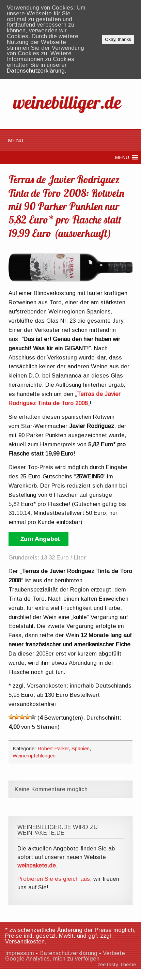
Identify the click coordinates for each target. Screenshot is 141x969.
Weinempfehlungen (34, 755)
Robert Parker (53, 748)
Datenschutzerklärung (68, 953)
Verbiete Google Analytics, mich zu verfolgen (65, 956)
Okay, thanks (118, 39)
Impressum (19, 953)
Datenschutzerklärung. (36, 70)
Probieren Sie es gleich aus (53, 879)
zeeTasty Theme (116, 964)
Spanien (81, 748)
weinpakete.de (36, 865)
